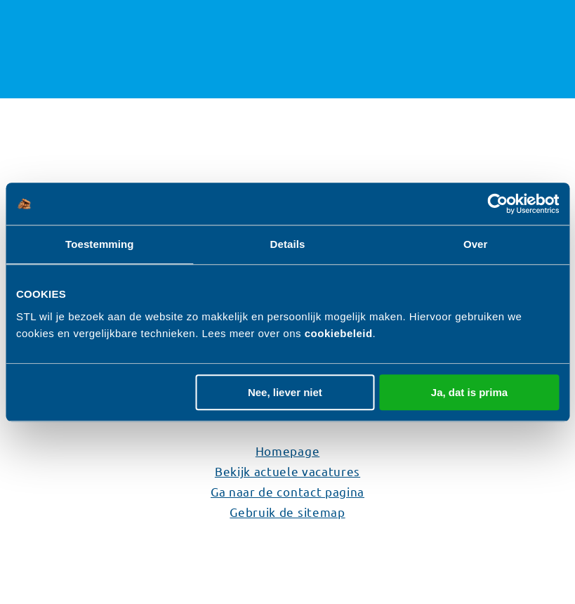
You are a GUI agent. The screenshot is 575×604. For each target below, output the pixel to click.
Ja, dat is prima (469, 392)
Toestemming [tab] (99, 244)
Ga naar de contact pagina (287, 491)
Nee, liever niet (285, 392)
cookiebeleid (339, 333)
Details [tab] (287, 244)
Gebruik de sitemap (287, 511)
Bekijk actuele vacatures (287, 471)
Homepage (287, 450)
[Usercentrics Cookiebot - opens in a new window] (497, 203)
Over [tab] (475, 244)
